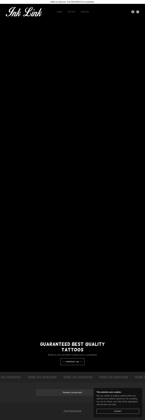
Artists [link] (71, 12)
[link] (24, 12)
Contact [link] (85, 12)
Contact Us (72, 362)
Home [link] (59, 12)
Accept (117, 416)
